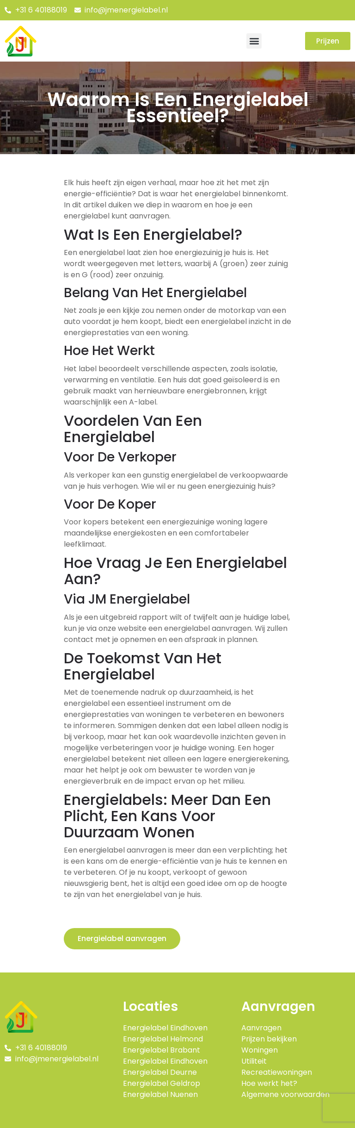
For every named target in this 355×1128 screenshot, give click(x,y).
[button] (254, 41)
